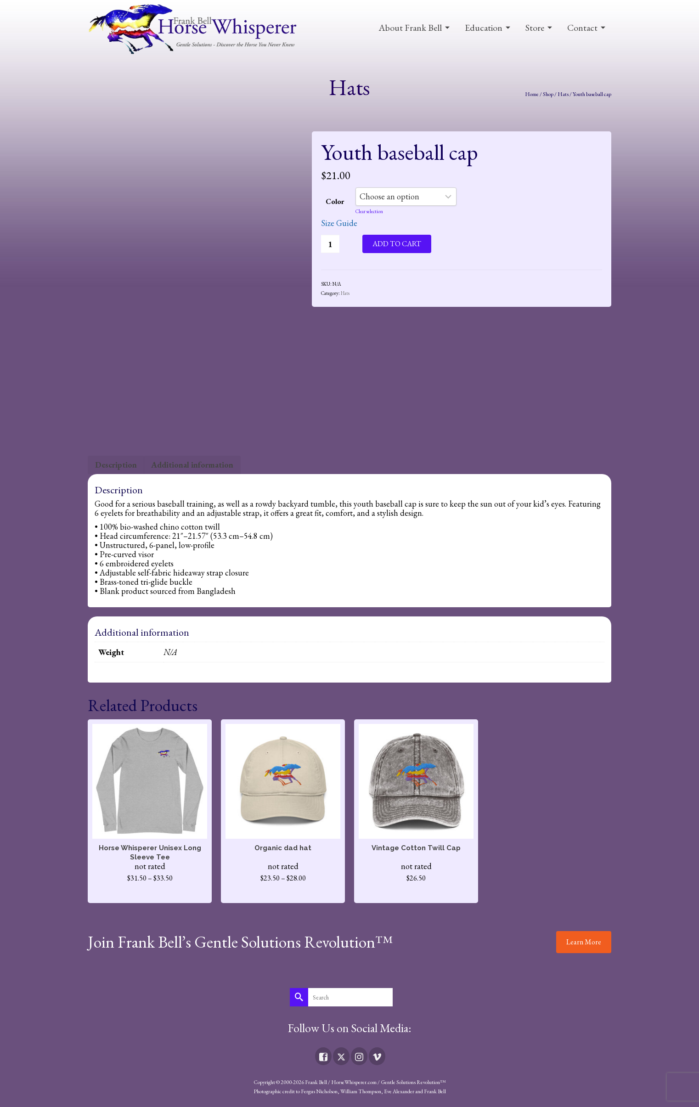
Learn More (583, 942)
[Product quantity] (330, 244)
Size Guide (339, 223)
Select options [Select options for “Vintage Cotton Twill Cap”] (416, 894)
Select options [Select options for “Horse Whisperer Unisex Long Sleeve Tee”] (150, 894)
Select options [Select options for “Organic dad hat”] (283, 894)
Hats (345, 293)
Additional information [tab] (192, 464)
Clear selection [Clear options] (369, 211)
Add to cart (396, 244)
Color (335, 201)
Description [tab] (116, 464)
